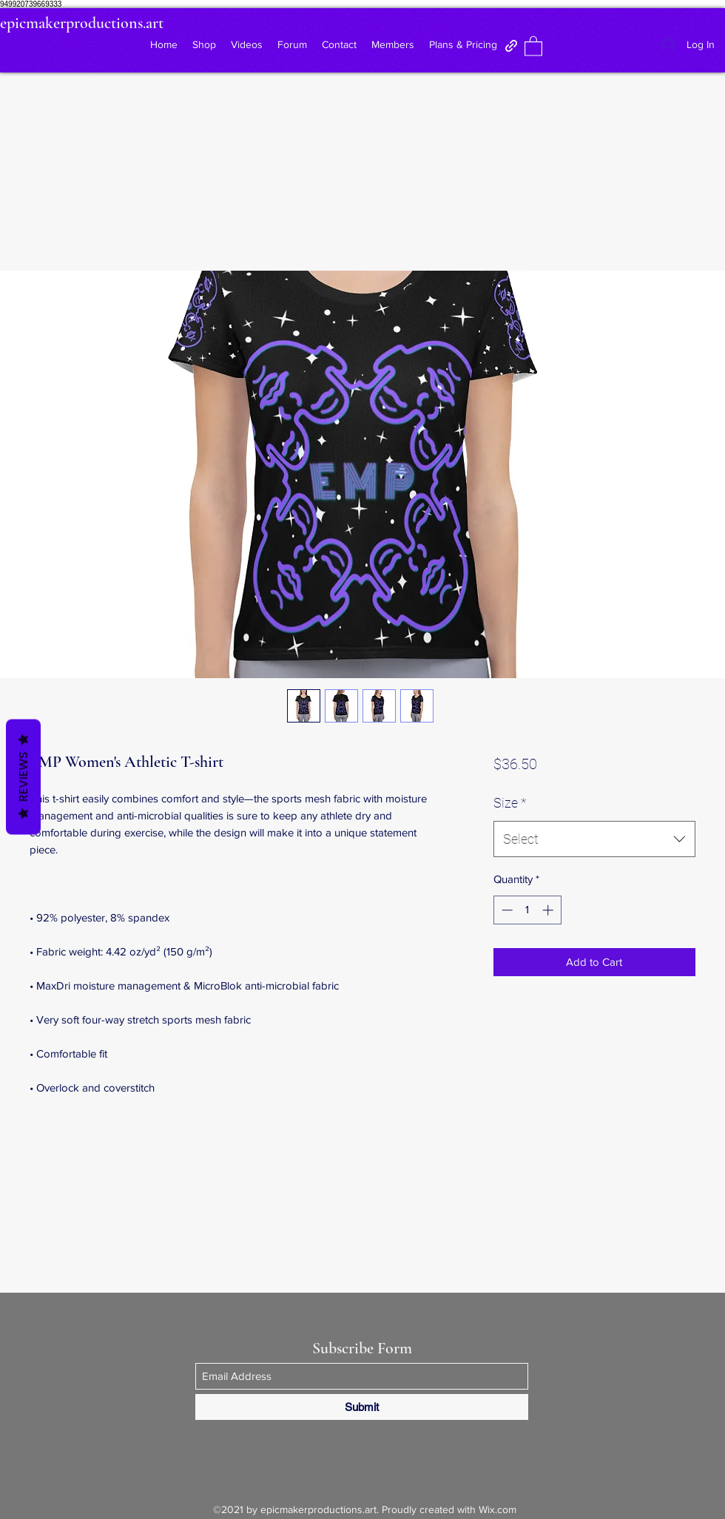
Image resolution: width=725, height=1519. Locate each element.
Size (510, 803)
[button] (533, 45)
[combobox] (594, 839)
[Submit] (361, 1407)
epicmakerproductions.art (81, 23)
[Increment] (549, 910)
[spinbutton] (527, 910)
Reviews (23, 777)
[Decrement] (506, 910)
